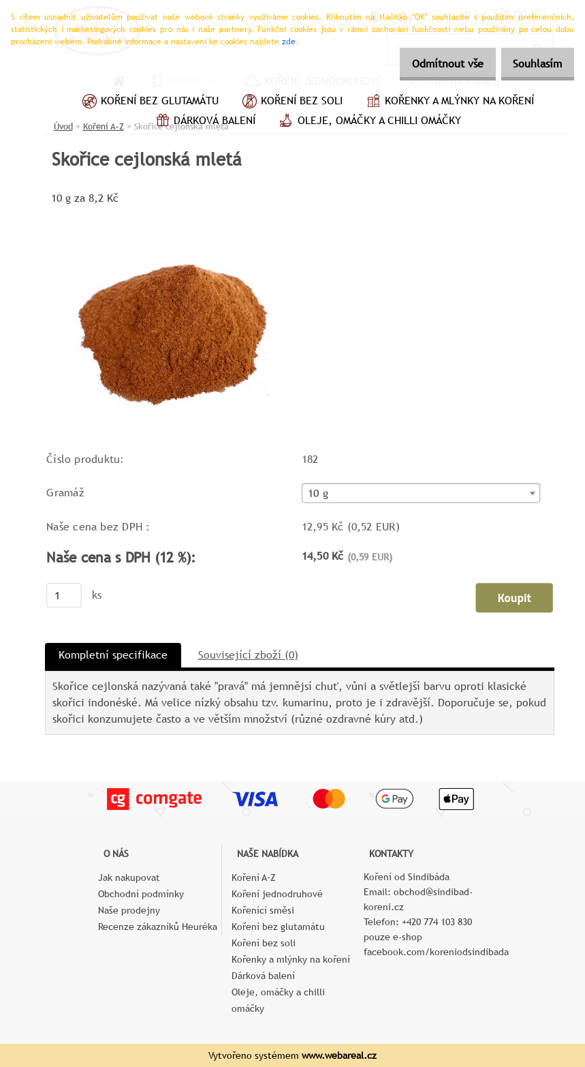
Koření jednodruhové (277, 893)
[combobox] (420, 493)
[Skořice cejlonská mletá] (175, 213)
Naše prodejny (129, 910)
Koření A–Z (254, 877)
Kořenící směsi (263, 910)
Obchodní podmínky (141, 893)
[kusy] (64, 595)
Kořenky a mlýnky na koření (448, 102)
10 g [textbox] (317, 493)
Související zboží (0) (248, 654)
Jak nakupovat (129, 877)
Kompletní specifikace (113, 654)
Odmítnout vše (433, 63)
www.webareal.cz (339, 1055)
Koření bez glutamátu (149, 102)
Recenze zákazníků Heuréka (157, 926)
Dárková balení (203, 122)
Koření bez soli (291, 102)
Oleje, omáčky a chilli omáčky (368, 122)
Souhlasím (532, 63)
